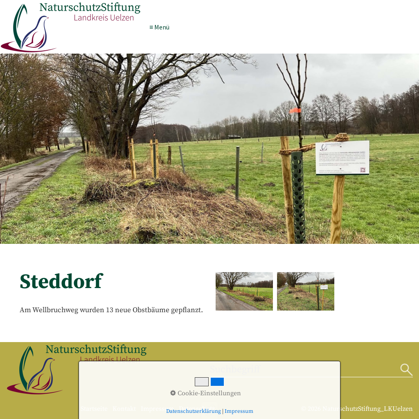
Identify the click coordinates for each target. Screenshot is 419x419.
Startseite (94, 409)
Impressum (157, 409)
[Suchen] (406, 370)
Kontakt (124, 409)
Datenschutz (197, 409)
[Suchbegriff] (311, 370)
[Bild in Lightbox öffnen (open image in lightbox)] (244, 291)
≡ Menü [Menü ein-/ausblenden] (159, 27)
